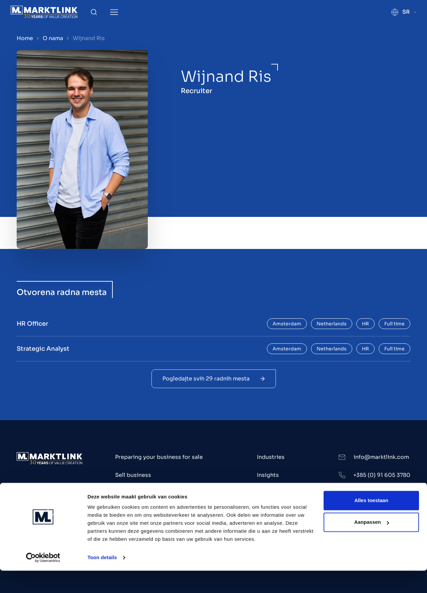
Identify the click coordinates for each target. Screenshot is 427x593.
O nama (53, 38)
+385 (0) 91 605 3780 (381, 475)
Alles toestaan (371, 523)
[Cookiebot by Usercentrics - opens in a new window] (43, 580)
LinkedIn (365, 493)
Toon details (102, 580)
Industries (271, 457)
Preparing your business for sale (159, 457)
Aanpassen (371, 544)
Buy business (133, 493)
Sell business (133, 475)
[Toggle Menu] (114, 12)
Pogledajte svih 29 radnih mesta (213, 378)
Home (25, 38)
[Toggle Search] (94, 12)
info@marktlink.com (381, 457)
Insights (268, 475)
